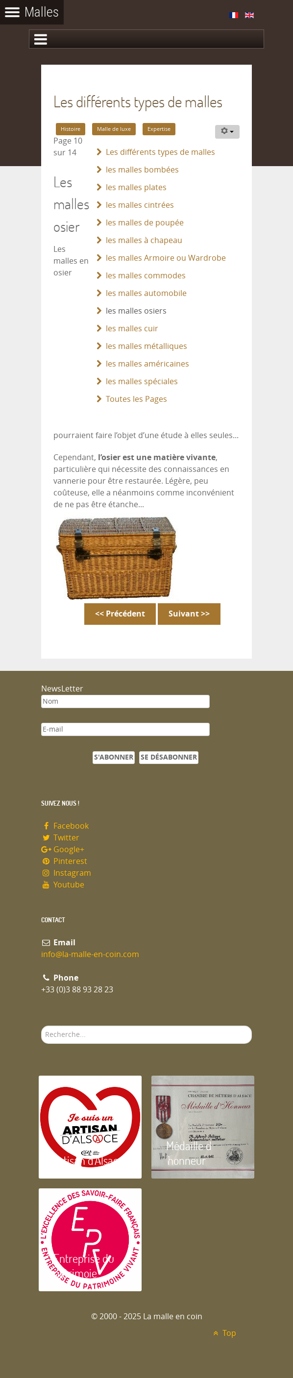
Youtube (62, 884)
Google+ (62, 849)
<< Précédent (120, 613)
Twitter (60, 837)
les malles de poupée (145, 222)
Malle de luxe (114, 129)
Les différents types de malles (160, 152)
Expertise (159, 129)
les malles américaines (147, 364)
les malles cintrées (140, 205)
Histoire (70, 129)
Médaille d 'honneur (189, 1153)
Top (223, 1333)
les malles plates (136, 187)
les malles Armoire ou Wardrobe (166, 258)
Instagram (66, 873)
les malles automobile (146, 293)
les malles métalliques (146, 346)
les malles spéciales (142, 381)
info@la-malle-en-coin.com (90, 954)
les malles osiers (136, 311)
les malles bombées (142, 169)
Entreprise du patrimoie (83, 1265)
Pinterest (64, 861)
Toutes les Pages (136, 399)
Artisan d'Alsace (88, 1160)
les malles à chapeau (144, 240)
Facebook (65, 826)
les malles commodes (146, 275)
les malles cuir (132, 328)
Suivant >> (189, 613)
